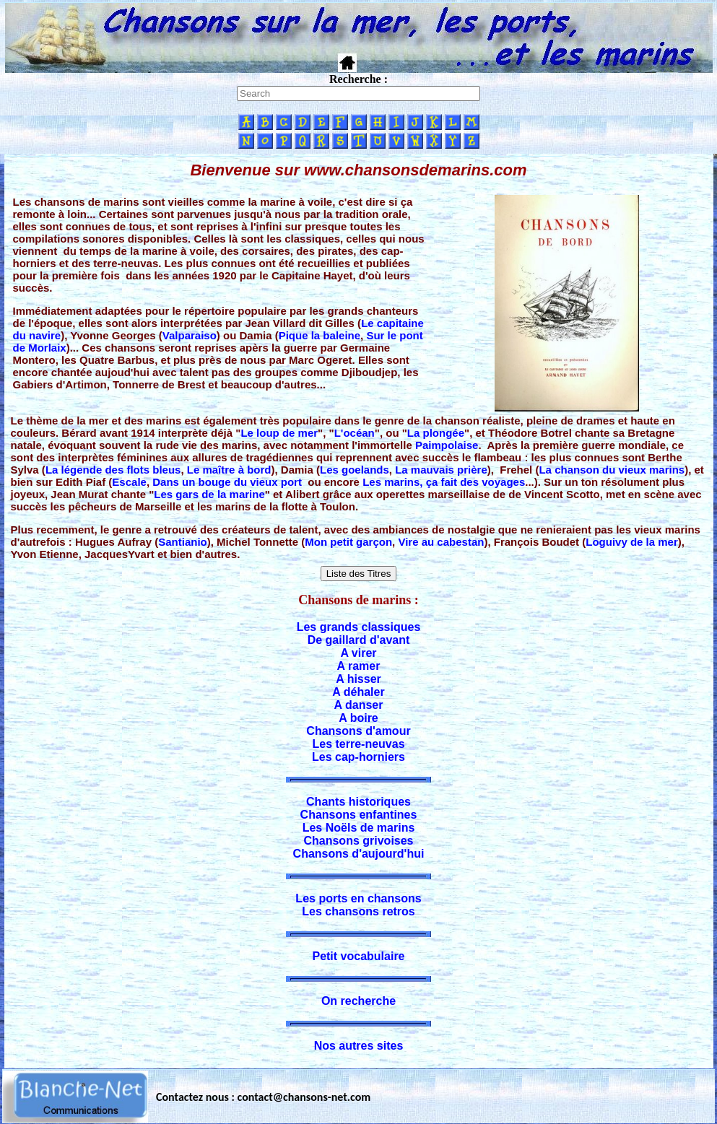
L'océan (354, 433)
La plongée (435, 433)
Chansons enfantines (358, 815)
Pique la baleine (319, 335)
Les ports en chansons (358, 898)
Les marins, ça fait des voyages (443, 482)
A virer (358, 653)
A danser (358, 705)
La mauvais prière (441, 469)
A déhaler (358, 692)
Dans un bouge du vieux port (227, 482)
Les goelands (354, 469)
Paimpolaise (447, 445)
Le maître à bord (229, 469)
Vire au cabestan (441, 542)
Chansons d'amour (358, 731)
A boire (358, 718)
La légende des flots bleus (113, 469)
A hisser (358, 679)
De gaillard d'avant (359, 640)
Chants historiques (358, 802)
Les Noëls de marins (359, 828)
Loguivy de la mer (632, 542)
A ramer (359, 666)
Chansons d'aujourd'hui (359, 854)
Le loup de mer (279, 433)
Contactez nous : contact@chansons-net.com (263, 1097)
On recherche (358, 1001)
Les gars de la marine (209, 494)
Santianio (182, 542)
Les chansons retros (358, 911)
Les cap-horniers (358, 757)
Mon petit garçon (348, 542)
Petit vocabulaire (358, 956)
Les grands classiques (359, 627)
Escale (129, 482)
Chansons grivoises (358, 841)
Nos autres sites (359, 1046)
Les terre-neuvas (358, 744)
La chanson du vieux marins (612, 469)
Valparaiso (189, 335)
